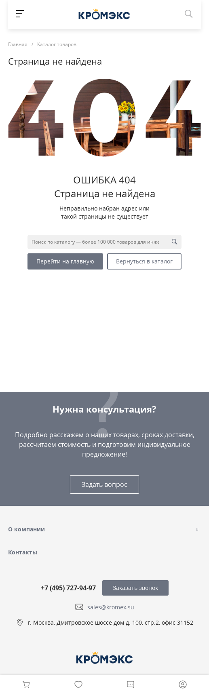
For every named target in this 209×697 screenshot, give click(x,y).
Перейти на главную (65, 261)
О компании (26, 529)
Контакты (22, 552)
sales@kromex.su (110, 607)
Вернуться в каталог (144, 261)
